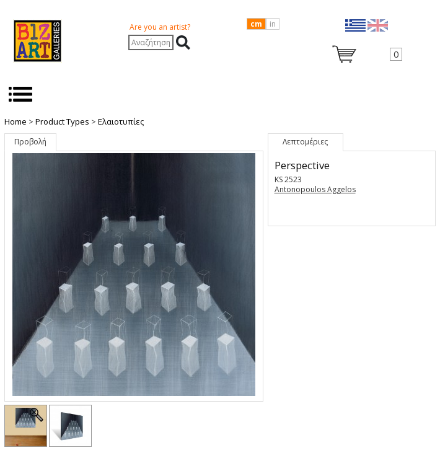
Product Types (62, 121)
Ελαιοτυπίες (121, 121)
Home (15, 121)
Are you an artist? (160, 27)
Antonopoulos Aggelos (315, 189)
